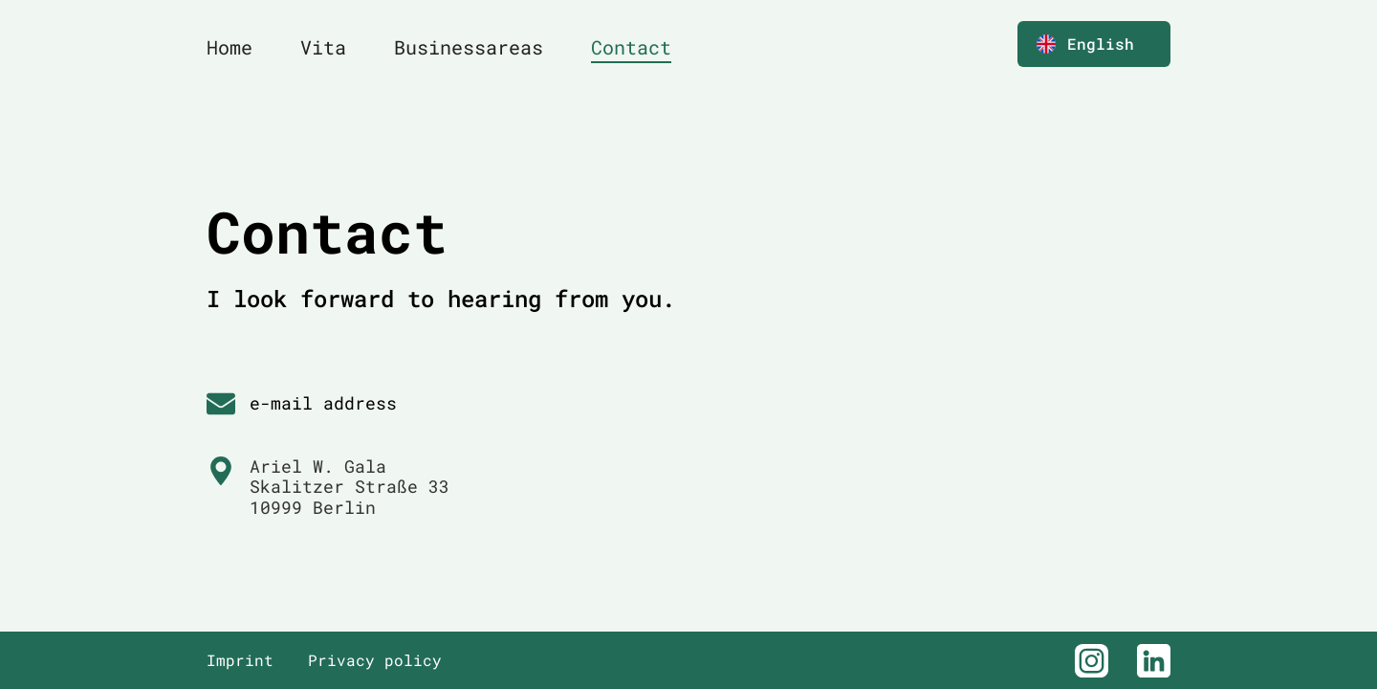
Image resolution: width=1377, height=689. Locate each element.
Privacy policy (375, 660)
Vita (323, 46)
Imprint (240, 660)
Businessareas (468, 46)
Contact (631, 46)
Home (229, 46)
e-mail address (323, 402)
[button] (1093, 44)
